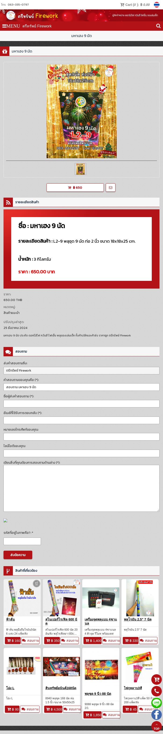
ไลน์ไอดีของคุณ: (15, 446)
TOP (156, 726)
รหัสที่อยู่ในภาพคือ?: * (18, 532)
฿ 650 (75, 187)
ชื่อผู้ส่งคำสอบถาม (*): (19, 396)
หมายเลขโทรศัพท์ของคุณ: (21, 429)
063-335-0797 (18, 4)
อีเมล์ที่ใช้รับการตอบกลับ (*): (23, 412)
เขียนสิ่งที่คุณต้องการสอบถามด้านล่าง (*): (32, 462)
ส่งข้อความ (17, 555)
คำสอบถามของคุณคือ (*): (21, 379)
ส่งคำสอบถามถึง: (15, 363)
